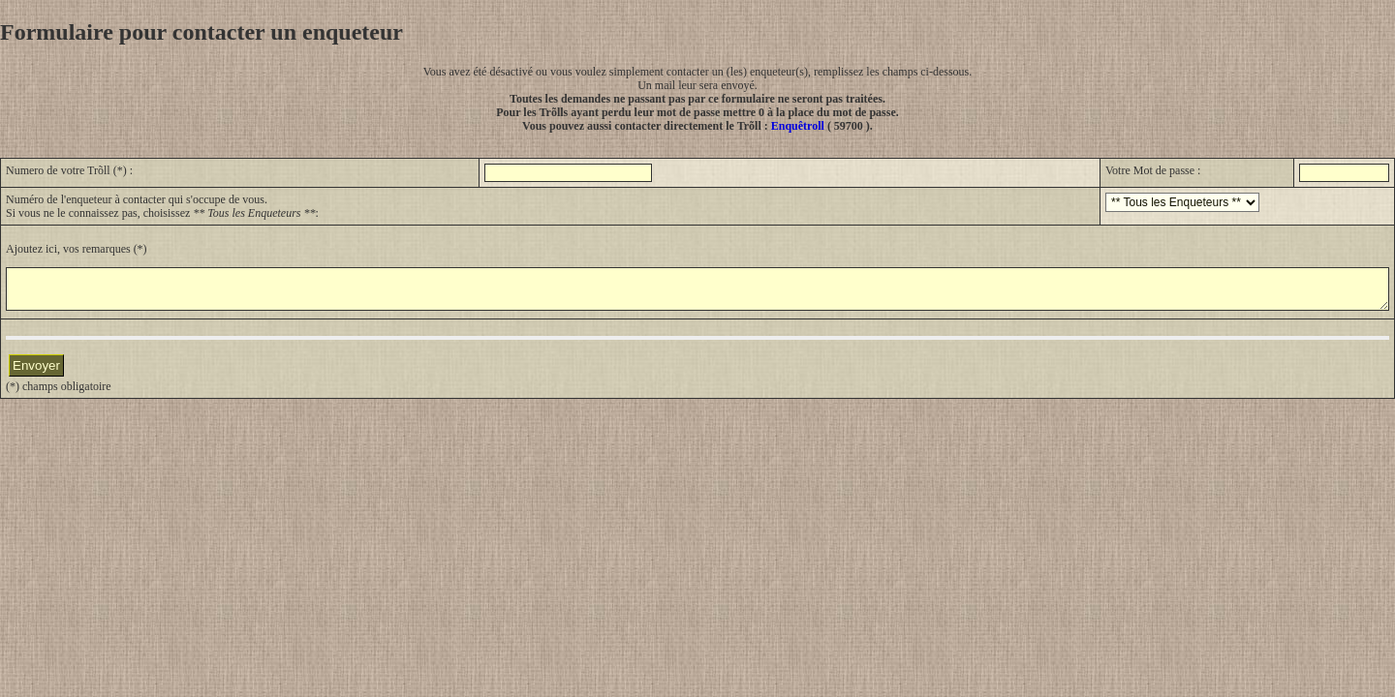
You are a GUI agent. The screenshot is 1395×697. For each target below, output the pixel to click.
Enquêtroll (797, 126)
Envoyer (36, 374)
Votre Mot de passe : (1152, 170)
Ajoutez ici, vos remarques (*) (76, 249)
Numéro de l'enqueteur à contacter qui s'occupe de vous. (136, 199)
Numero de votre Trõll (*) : (69, 170)
